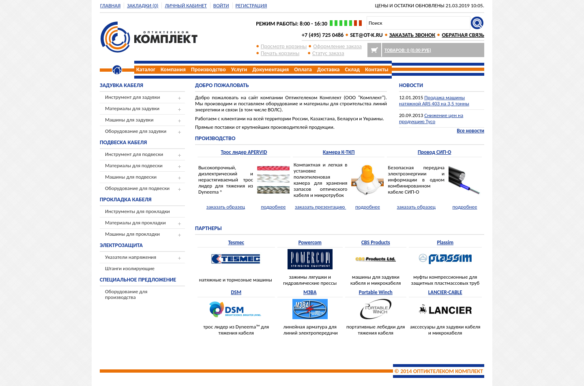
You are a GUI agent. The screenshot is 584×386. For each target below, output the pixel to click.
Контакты (377, 69)
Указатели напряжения (130, 257)
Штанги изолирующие (130, 268)
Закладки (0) (142, 5)
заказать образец (225, 207)
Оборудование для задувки (135, 131)
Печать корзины (280, 53)
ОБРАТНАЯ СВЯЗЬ (463, 35)
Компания (173, 69)
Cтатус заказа (328, 53)
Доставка (328, 69)
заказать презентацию (320, 207)
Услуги (239, 69)
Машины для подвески (131, 177)
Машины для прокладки (132, 234)
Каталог (145, 69)
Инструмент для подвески (134, 154)
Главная (110, 5)
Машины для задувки (129, 120)
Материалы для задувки (132, 108)
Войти (221, 5)
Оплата (303, 69)
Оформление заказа (337, 46)
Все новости (470, 131)
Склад (352, 69)
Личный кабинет (185, 5)
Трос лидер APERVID (244, 152)
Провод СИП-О (434, 152)
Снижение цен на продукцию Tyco (431, 118)
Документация (270, 69)
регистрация (251, 5)
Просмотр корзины (284, 46)
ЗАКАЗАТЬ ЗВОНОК (412, 35)
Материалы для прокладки (135, 223)
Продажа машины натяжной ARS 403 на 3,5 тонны (434, 100)
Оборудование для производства (126, 294)
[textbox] (418, 23)
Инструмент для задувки (132, 97)
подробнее (273, 207)
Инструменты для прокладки (137, 211)
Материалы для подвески (134, 165)
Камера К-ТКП (339, 152)
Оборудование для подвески (137, 188)
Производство (208, 69)
